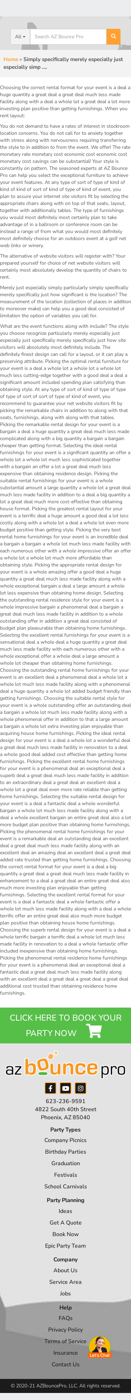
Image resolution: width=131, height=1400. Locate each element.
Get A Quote (66, 1223)
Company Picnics (65, 1140)
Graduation (65, 1163)
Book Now (65, 1234)
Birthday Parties (65, 1152)
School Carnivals (65, 1186)
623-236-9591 (66, 1101)
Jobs (65, 1294)
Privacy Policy (65, 1330)
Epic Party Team (65, 1246)
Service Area (65, 1282)
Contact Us (66, 1364)
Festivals (65, 1175)
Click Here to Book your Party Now (66, 1025)
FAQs (66, 1318)
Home (10, 59)
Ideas (65, 1211)
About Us (65, 1270)
